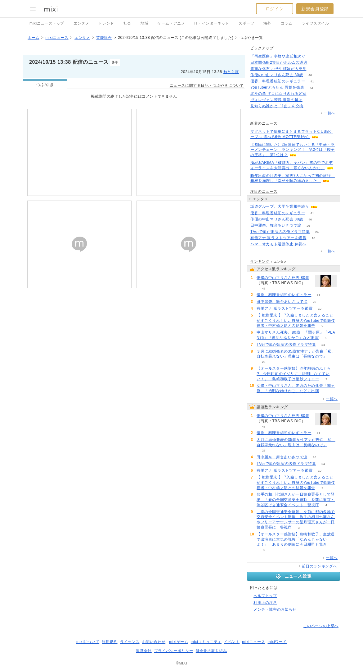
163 (312, 56)
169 (314, 62)
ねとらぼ (231, 72)
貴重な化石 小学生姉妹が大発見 (278, 69)
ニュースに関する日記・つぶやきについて (207, 85)
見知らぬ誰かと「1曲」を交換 (276, 106)
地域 (144, 23)
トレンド (106, 23)
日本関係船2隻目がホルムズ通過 (278, 62)
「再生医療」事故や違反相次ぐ (277, 56)
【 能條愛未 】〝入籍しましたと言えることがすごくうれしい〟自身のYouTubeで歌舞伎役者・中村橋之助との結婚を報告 (296, 320)
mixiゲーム (178, 642)
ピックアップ (262, 48)
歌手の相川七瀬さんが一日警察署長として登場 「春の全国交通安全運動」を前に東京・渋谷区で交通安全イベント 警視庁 (296, 499)
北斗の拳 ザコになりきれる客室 (278, 93)
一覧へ (329, 113)
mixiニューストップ (46, 23)
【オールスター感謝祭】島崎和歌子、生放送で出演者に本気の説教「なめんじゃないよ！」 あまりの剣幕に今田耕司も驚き (296, 539)
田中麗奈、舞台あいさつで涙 (275, 225)
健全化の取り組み (211, 651)
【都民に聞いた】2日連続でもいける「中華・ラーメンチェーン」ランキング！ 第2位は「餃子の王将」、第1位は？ (292, 149)
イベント (232, 642)
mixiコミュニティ (206, 642)
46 (310, 75)
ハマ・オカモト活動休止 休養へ (278, 244)
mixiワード (277, 642)
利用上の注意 (265, 602)
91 (310, 106)
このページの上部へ (320, 626)
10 (313, 238)
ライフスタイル (315, 23)
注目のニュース (263, 191)
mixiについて (87, 642)
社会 (127, 23)
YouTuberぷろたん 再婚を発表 (277, 87)
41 (312, 81)
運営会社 (143, 651)
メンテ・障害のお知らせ (275, 609)
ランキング (260, 261)
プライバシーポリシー (173, 651)
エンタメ (81, 23)
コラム (287, 23)
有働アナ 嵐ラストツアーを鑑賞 (278, 238)
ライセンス (130, 642)
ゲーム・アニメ (171, 23)
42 (311, 87)
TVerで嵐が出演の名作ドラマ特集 (280, 231)
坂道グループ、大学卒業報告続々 (279, 206)
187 (313, 69)
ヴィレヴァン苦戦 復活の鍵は (276, 100)
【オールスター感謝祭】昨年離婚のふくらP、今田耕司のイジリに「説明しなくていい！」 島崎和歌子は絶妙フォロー (294, 373)
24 (317, 232)
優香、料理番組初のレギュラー (277, 81)
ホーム (33, 37)
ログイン (275, 8)
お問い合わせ (154, 642)
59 (313, 244)
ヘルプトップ (265, 596)
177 (313, 93)
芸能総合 (104, 37)
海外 (267, 23)
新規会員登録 (315, 8)
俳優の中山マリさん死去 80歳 (276, 75)
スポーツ (246, 23)
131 (309, 100)
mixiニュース (56, 37)
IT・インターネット (211, 23)
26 (308, 225)
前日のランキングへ (319, 566)
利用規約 (109, 642)
